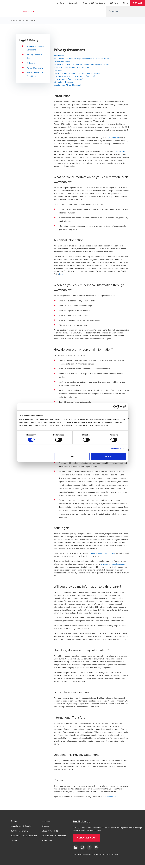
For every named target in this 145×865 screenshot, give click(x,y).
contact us (111, 796)
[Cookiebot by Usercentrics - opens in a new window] (115, 407)
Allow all (108, 456)
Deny (72, 456)
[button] (137, 3)
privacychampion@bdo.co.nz (103, 553)
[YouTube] (96, 847)
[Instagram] (82, 847)
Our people (73, 3)
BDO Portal (114, 3)
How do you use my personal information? (71, 67)
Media (125, 3)
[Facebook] (89, 847)
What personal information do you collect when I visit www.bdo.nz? (82, 58)
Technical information (63, 61)
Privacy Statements (35, 67)
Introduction (59, 55)
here (61, 274)
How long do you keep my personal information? (74, 76)
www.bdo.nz (113, 137)
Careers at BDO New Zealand (93, 3)
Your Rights (58, 70)
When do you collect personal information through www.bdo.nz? (81, 64)
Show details (115, 449)
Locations (60, 3)
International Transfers (63, 82)
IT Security (31, 63)
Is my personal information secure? (68, 79)
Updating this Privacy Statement (67, 85)
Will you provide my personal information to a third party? (78, 73)
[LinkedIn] (75, 847)
